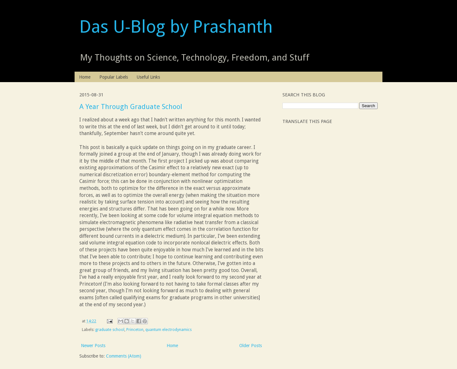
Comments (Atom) (123, 356)
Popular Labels (113, 77)
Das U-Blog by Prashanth (176, 26)
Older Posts (250, 345)
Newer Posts (93, 345)
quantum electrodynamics (168, 329)
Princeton (134, 329)
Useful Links (148, 77)
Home (84, 77)
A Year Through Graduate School (130, 107)
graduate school (109, 329)
